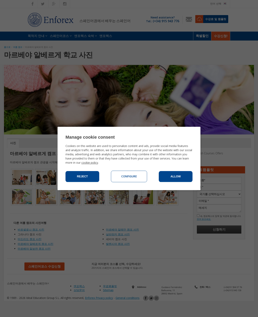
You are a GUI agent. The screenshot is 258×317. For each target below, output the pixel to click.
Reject (82, 176)
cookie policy (89, 163)
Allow (175, 176)
